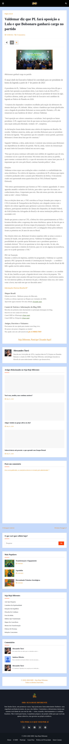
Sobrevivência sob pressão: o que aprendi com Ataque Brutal (25, 450)
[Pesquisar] (31, 543)
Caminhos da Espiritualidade (13, 605)
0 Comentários (21, 35)
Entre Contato (57, 740)
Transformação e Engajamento (26, 561)
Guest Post (30, 740)
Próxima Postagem (60, 528)
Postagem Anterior (8, 528)
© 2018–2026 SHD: (28, 736)
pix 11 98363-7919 (34, 332)
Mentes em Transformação (13, 625)
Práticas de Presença (11, 629)
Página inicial (9, 14)
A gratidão (19, 570)
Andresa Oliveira (18, 657)
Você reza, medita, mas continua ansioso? (18, 395)
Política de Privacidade (43, 740)
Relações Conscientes (11, 632)
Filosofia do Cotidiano (11, 612)
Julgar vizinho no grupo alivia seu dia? (18, 423)
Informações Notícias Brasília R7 (16, 288)
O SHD (15, 740)
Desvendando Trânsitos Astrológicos (28, 580)
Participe (23, 740)
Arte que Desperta (10, 602)
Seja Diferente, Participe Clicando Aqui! (34, 340)
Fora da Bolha (9, 615)
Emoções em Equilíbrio (12, 609)
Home (9, 740)
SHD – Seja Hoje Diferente (39, 680)
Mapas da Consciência (11, 622)
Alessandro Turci (21, 350)
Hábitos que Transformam (12, 619)
